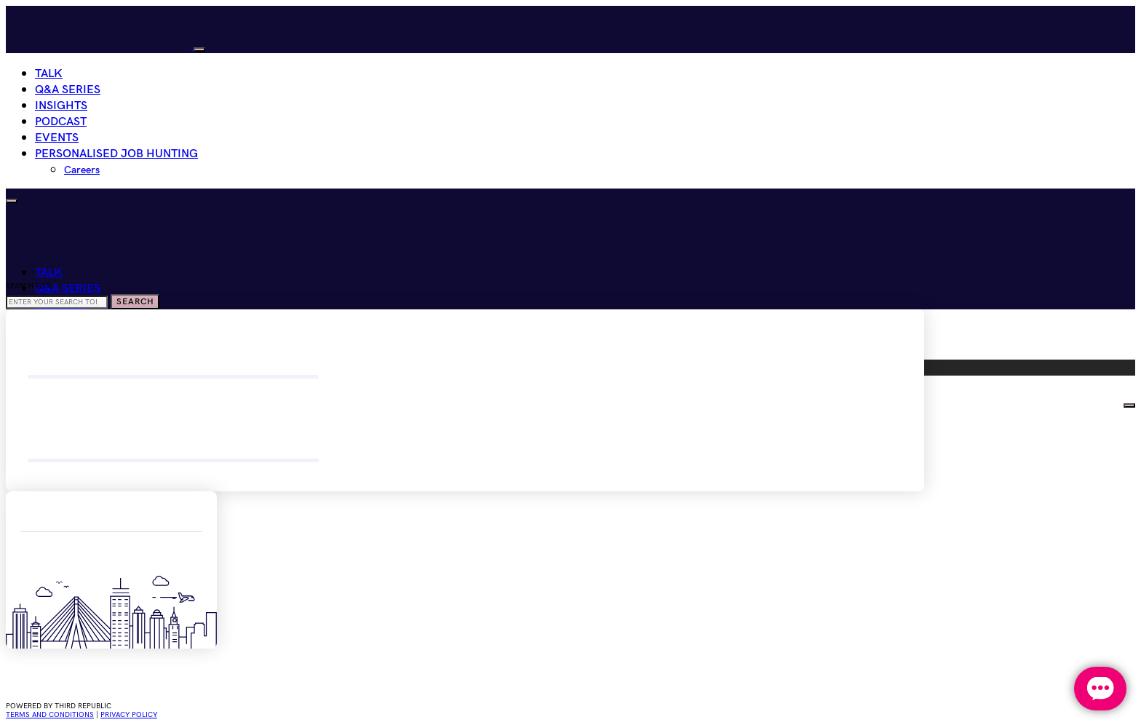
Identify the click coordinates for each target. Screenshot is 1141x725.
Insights (61, 106)
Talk (49, 74)
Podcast (61, 122)
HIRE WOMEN (1083, 402)
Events (57, 138)
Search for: (29, 286)
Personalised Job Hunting (116, 154)
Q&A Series (67, 90)
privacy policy (128, 714)
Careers (82, 170)
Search (135, 301)
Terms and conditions (50, 714)
